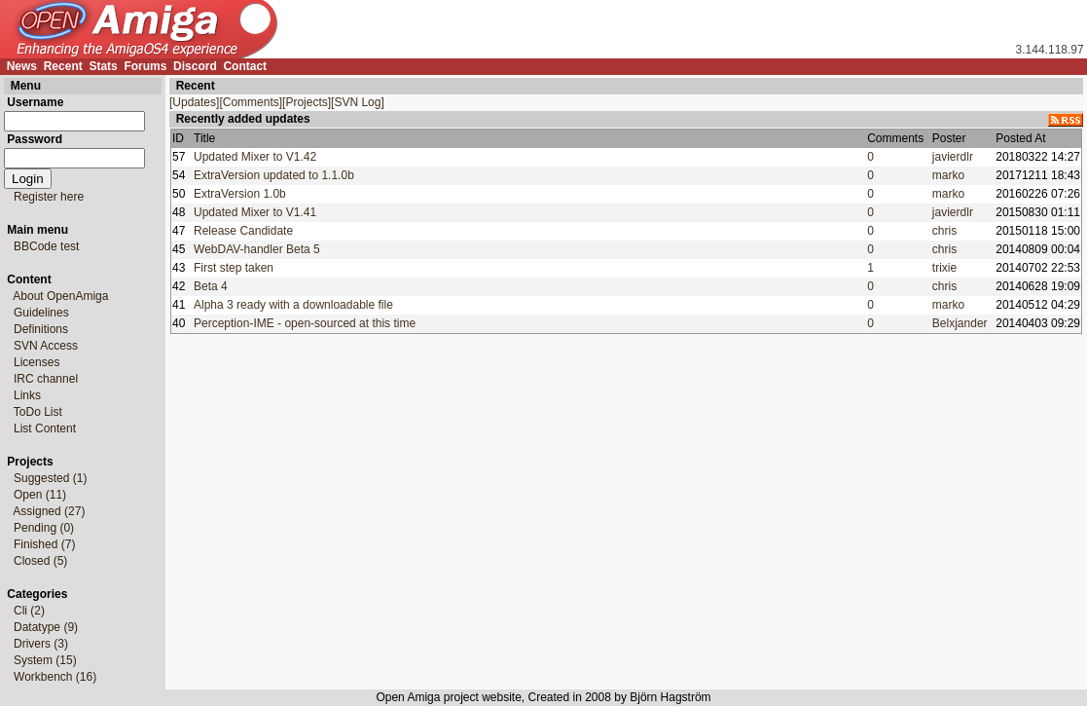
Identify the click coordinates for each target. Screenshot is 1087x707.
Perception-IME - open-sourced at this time (305, 323)
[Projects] (306, 102)
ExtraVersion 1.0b (240, 194)
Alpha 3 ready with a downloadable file (293, 305)
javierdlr (952, 157)
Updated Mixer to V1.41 (255, 212)
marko (948, 175)
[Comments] (250, 102)
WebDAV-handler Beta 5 (257, 249)
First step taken (233, 268)
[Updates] (194, 102)
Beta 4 (211, 286)
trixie (944, 268)
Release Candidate (243, 231)
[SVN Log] (357, 102)
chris (944, 231)
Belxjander (960, 323)
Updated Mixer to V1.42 (255, 157)
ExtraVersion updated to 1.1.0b (274, 175)
